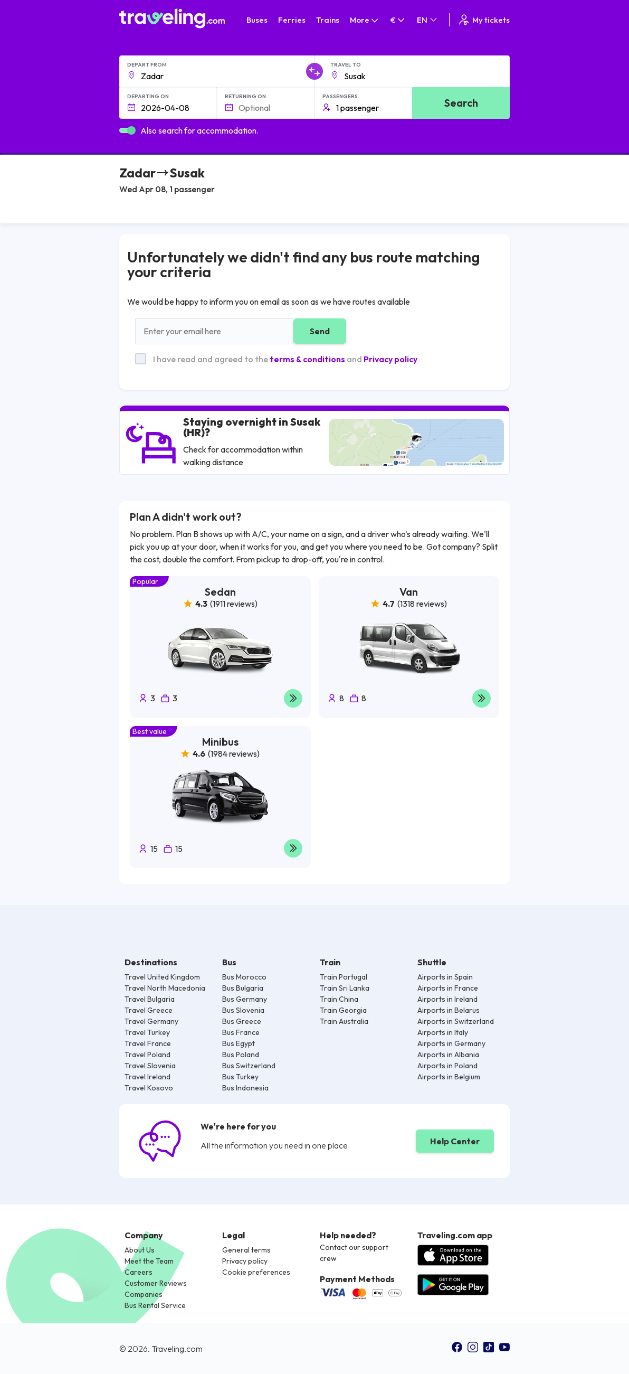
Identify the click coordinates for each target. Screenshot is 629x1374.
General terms (246, 1250)
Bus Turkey (240, 1076)
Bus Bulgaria (242, 988)
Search (461, 102)
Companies (144, 1294)
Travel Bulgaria (150, 999)
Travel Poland (147, 1054)
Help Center (455, 1141)
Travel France (148, 1043)
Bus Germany (244, 999)
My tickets (484, 19)
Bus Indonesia (245, 1088)
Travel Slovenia (150, 1065)
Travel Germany (151, 1021)
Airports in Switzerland (455, 1021)
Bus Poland (240, 1054)
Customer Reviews (156, 1283)
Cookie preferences (256, 1272)
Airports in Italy (442, 1032)
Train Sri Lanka (344, 988)
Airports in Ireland (447, 999)
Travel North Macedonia (165, 988)
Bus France (241, 1032)
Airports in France (447, 988)
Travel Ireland (147, 1076)
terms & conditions (307, 359)
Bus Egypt (238, 1043)
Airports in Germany (451, 1043)
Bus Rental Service (155, 1305)
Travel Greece (149, 1010)
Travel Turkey (147, 1032)
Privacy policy (390, 359)
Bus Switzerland (248, 1065)
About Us (140, 1250)
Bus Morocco (244, 977)
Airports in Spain (445, 977)
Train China (339, 999)
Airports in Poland (447, 1065)
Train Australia (344, 1021)
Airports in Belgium (448, 1076)
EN (428, 20)
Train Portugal (343, 977)
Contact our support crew (354, 1253)
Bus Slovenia (243, 1010)
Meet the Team (149, 1261)
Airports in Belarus (448, 1010)
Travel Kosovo (149, 1088)
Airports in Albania (448, 1054)
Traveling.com (177, 1348)
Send (320, 331)
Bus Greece (241, 1021)
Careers (139, 1272)
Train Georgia (343, 1010)
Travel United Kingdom (162, 977)
